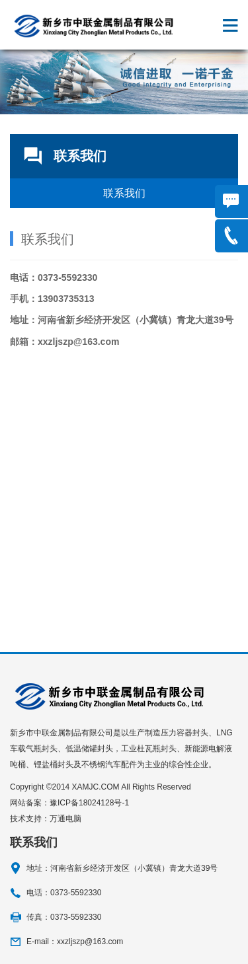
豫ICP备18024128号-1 (89, 802)
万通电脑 (65, 818)
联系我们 (124, 193)
